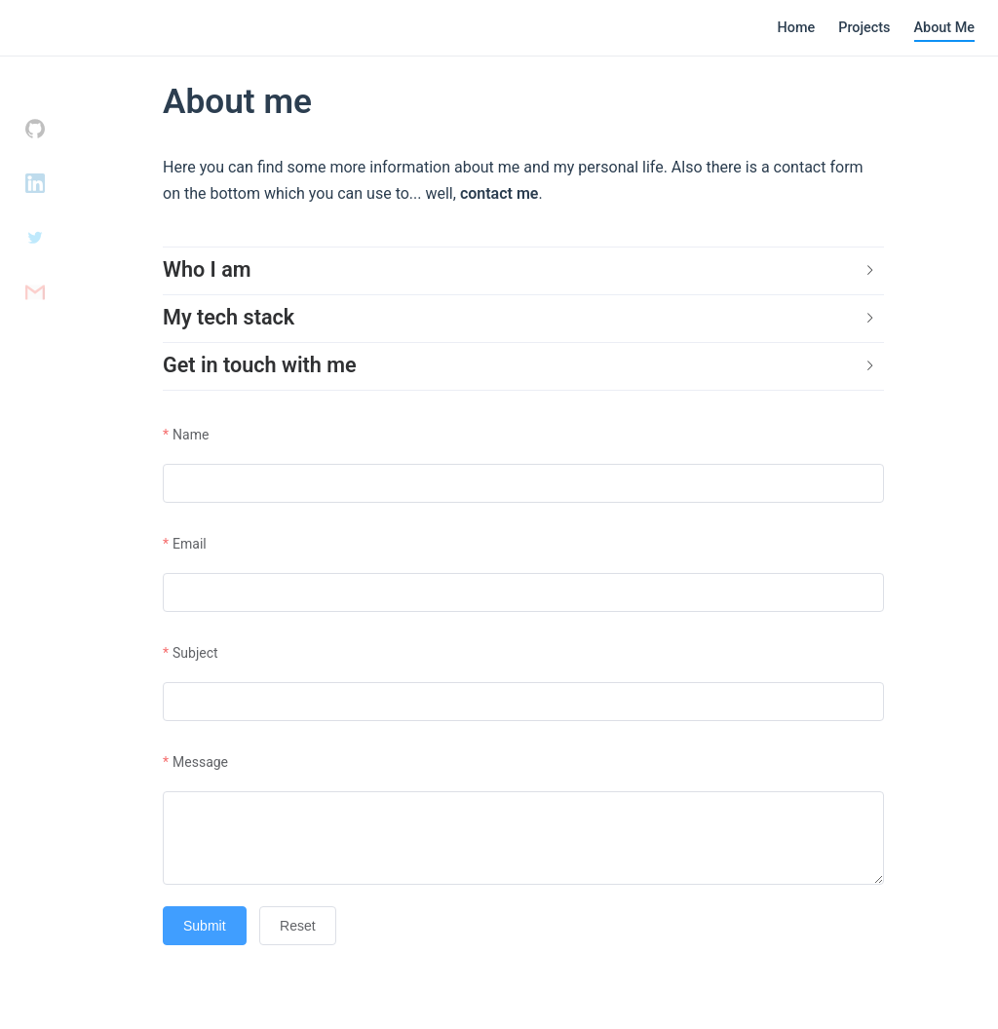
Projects (864, 27)
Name (191, 434)
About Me (944, 27)
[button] (523, 271)
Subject (195, 653)
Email (190, 544)
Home (797, 27)
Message (200, 762)
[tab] (523, 271)
